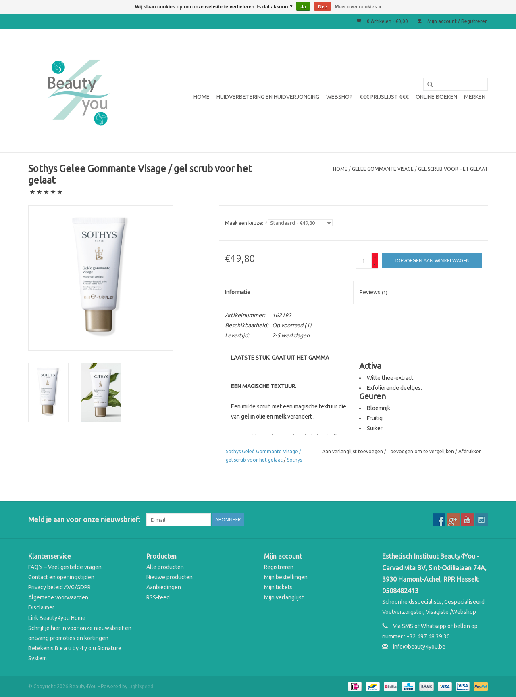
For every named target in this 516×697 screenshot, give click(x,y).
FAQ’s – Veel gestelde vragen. (65, 567)
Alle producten (165, 567)
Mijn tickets (278, 587)
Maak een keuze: (246, 223)
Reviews (373, 292)
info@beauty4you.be (419, 646)
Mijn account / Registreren (452, 21)
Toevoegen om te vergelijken (421, 451)
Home (202, 97)
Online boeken (436, 97)
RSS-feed (158, 597)
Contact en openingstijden (61, 577)
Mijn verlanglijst (284, 597)
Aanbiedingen (163, 587)
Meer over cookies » (358, 7)
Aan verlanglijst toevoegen (352, 451)
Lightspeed (141, 686)
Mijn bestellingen (286, 577)
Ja (303, 7)
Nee (322, 7)
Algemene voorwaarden (58, 597)
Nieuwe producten (169, 577)
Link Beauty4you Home (56, 618)
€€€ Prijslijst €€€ (384, 97)
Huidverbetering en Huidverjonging (267, 97)
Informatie (237, 292)
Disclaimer (41, 607)
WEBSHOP (339, 97)
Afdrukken (470, 451)
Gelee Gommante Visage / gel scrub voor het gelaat (420, 169)
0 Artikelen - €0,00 (383, 21)
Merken (474, 97)
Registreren (278, 567)
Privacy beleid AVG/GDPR (59, 587)
